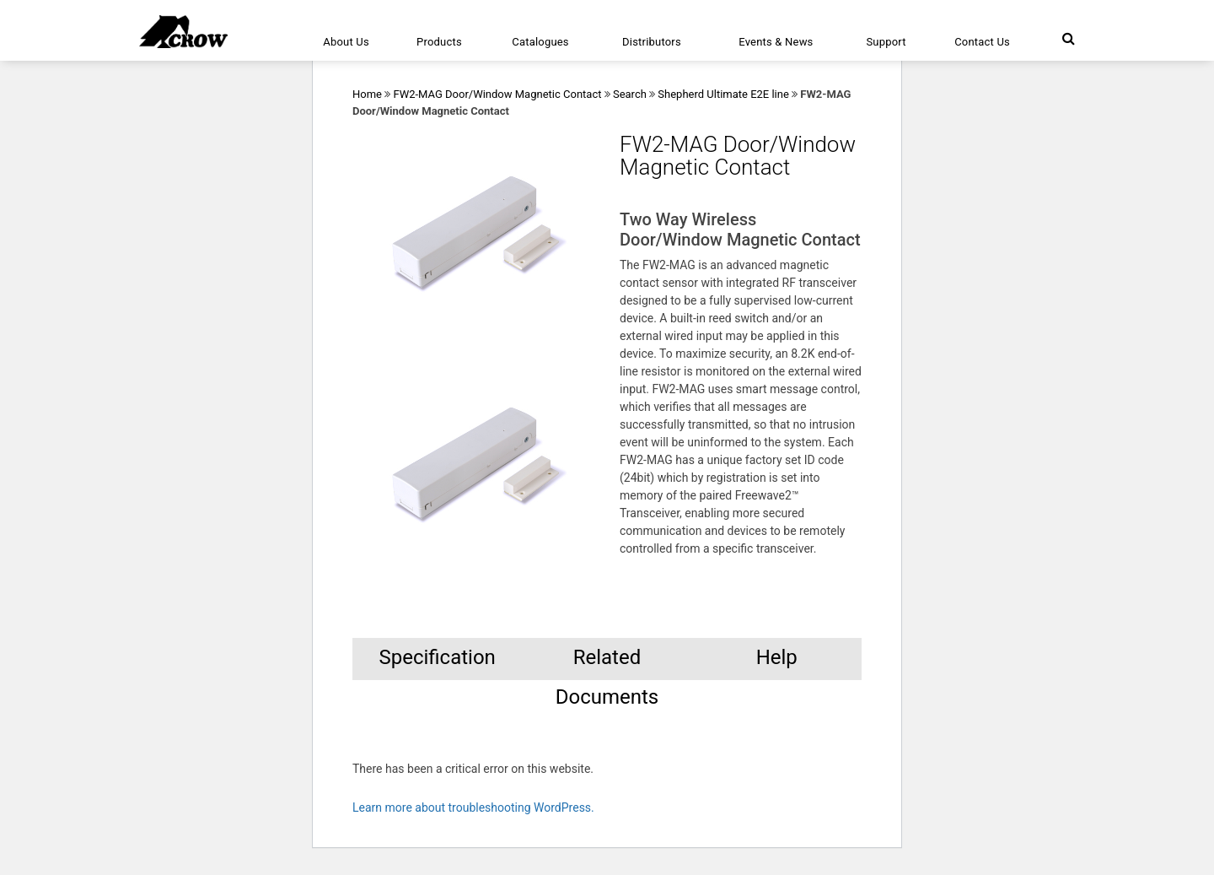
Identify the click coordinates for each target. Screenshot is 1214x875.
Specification (437, 657)
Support (885, 41)
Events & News (776, 41)
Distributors (651, 41)
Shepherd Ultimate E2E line (723, 94)
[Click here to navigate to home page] (183, 31)
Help (777, 657)
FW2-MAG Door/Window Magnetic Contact (497, 94)
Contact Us (982, 41)
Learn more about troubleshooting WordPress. (473, 807)
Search (630, 94)
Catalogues (540, 41)
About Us (346, 41)
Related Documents (607, 662)
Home (367, 94)
